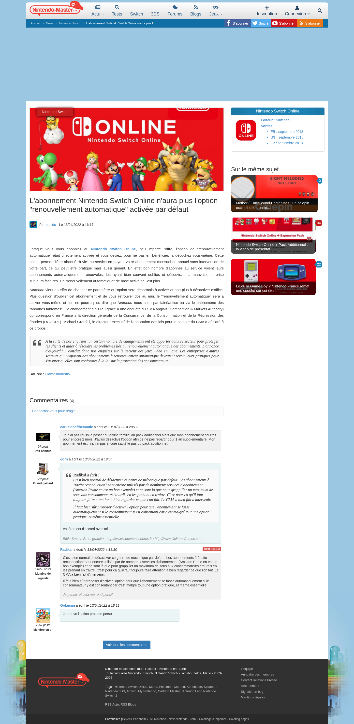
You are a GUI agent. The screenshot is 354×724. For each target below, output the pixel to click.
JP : (274, 143)
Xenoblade (194, 687)
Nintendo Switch (69, 23)
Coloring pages (239, 719)
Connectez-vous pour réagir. (53, 411)
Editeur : (268, 120)
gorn (64, 459)
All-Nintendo (158, 719)
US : (274, 137)
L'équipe (247, 669)
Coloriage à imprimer (212, 719)
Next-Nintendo (178, 719)
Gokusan (67, 605)
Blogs (195, 10)
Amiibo (131, 691)
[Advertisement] (177, 64)
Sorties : (268, 126)
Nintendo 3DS (115, 691)
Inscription (267, 11)
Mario (153, 687)
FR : (274, 132)
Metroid (179, 687)
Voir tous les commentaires (126, 645)
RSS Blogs (128, 704)
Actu (97, 10)
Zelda (143, 687)
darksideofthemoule (76, 427)
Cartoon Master (169, 691)
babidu (51, 225)
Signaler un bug (252, 691)
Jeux (215, 10)
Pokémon (166, 687)
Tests (117, 10)
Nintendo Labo (191, 691)
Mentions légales (253, 697)
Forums (174, 10)
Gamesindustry (57, 374)
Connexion (297, 11)
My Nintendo (147, 691)
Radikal (66, 549)
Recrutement (250, 686)
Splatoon (210, 687)
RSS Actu (112, 704)
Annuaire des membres (257, 674)
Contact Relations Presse (259, 680)
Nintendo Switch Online (113, 249)
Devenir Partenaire (134, 719)
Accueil (35, 23)
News (49, 23)
